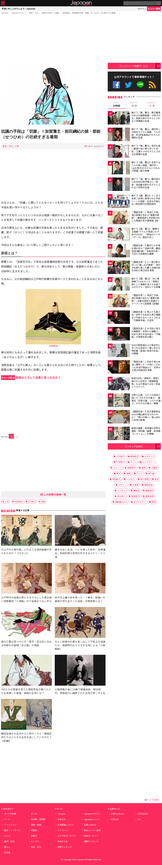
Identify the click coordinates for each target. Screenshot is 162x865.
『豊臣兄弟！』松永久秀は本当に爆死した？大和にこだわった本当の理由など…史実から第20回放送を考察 (145, 366)
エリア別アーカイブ (66, 835)
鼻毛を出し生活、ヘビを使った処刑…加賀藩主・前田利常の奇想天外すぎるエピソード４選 (80, 553)
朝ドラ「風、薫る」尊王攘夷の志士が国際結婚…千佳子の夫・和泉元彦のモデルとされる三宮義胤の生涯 (145, 117)
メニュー (3, 3)
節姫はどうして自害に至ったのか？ (31, 377)
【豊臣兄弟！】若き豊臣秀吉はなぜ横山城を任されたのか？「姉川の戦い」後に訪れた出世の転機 (145, 416)
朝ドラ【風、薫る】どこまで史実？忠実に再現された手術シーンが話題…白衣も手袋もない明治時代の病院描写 (145, 200)
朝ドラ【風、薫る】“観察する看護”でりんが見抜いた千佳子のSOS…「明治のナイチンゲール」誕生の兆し (145, 233)
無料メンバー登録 (92, 830)
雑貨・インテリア (12, 830)
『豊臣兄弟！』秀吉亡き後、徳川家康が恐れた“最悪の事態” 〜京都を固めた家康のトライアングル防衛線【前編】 (145, 299)
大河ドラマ (149, 456)
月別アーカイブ (91, 835)
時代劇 (151, 473)
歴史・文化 (34, 12)
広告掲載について (65, 824)
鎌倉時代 (149, 490)
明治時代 (116, 479)
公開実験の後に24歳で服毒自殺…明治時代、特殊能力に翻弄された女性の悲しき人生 (80, 691)
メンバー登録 (154, 8)
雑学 (143, 467)
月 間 (152, 104)
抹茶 (157, 479)
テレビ (139, 473)
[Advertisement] (53, 41)
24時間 (116, 104)
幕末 (118, 473)
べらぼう (130, 479)
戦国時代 (134, 456)
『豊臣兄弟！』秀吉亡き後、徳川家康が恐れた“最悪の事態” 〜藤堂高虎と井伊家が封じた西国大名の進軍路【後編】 (145, 217)
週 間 (134, 104)
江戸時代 (32, 501)
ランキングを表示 (133, 446)
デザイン (122, 484)
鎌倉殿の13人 (121, 501)
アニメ (133, 462)
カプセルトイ (140, 501)
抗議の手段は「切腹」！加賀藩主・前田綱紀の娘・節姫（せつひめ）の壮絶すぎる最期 (78, 12)
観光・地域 (9, 841)
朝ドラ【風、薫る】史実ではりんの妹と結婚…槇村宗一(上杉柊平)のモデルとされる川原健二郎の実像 (145, 166)
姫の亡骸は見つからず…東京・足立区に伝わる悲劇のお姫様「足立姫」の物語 (26, 643)
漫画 (128, 473)
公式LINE (140, 84)
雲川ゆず (88, 146)
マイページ (62, 830)
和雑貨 (34, 830)
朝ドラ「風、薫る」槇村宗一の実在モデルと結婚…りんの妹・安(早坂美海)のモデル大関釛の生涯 (145, 133)
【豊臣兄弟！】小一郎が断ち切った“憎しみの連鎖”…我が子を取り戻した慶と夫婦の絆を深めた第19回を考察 (145, 266)
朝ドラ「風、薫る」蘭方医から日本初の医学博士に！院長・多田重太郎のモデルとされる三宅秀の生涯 (145, 183)
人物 (17, 146)
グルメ (7, 835)
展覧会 (136, 490)
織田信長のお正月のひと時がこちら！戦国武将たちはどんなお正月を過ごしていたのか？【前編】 (26, 737)
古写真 (7, 852)
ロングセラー (148, 462)
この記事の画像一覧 (53, 494)
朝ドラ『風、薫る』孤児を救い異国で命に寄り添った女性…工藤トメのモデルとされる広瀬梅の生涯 (145, 150)
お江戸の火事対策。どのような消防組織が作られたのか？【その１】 (26, 551)
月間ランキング (64, 846)
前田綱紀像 (53, 346)
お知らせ (61, 819)
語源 (154, 501)
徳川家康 (144, 479)
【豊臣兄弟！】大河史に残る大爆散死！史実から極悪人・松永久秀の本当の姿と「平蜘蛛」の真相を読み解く (145, 333)
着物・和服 (36, 824)
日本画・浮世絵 (38, 819)
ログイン (142, 8)
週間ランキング (91, 841)
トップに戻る (152, 799)
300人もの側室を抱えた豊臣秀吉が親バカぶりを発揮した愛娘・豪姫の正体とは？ (26, 691)
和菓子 (34, 835)
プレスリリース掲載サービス (133, 66)
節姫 (43, 501)
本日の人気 (62, 841)
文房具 (135, 484)
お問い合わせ (90, 824)
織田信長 (148, 484)
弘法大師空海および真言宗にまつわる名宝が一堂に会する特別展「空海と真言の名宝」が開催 (145, 349)
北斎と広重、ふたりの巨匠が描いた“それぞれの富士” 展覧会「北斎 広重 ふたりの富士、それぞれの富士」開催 (146, 399)
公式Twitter (128, 84)
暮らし (7, 846)
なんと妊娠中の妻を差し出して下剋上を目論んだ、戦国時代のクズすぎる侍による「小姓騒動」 (80, 645)
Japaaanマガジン (19, 12)
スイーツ (117, 467)
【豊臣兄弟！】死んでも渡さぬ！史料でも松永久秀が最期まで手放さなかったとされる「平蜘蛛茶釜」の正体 (145, 316)
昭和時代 (135, 496)
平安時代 (120, 462)
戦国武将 (131, 467)
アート (7, 819)
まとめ (34, 813)
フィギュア (122, 490)
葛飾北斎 (149, 496)
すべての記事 (10, 813)
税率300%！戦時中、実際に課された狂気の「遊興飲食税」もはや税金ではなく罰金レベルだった (145, 382)
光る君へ (121, 496)
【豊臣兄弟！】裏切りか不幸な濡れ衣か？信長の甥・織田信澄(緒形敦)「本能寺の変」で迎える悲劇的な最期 (145, 249)
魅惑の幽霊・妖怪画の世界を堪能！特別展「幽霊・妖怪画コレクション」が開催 (145, 430)
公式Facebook (116, 84)
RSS (152, 84)
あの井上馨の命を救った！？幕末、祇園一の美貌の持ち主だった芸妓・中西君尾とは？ (80, 599)
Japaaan (81, 3)
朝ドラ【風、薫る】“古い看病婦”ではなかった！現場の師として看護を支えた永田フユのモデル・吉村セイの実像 (145, 283)
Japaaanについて (92, 819)
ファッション (10, 824)
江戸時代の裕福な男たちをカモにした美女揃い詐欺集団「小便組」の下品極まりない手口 (26, 599)
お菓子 (154, 467)
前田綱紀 (18, 501)
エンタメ (35, 841)
